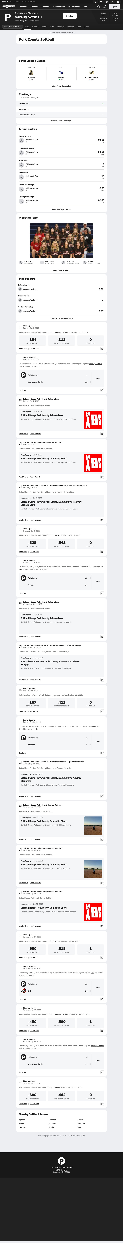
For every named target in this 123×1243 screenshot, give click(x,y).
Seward (80, 1119)
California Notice (68, 1211)
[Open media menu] (105, 7)
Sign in (114, 6)
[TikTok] (95, 1)
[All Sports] (86, 7)
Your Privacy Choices (61, 1214)
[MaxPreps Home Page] (48, 32)
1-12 (40, 366)
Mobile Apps (66, 1203)
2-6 (36, 729)
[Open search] (99, 7)
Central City (52, 1123)
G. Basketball (74, 6)
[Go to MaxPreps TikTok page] (44, 1197)
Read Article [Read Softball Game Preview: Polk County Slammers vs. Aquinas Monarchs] (23, 796)
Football (34, 6)
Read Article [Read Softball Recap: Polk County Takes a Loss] (23, 433)
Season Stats (34, 348)
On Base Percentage (26, 307)
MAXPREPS (7, 2)
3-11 (40, 1048)
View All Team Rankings (61, 120)
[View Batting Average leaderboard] (83, 289)
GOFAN (17, 2)
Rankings (70, 27)
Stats (52, 27)
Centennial (52, 1119)
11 (86, 585)
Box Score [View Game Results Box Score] (22, 390)
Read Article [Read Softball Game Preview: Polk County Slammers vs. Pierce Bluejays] (23, 680)
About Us (55, 1203)
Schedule (35, 27)
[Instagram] (106, 1)
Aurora (21, 1123)
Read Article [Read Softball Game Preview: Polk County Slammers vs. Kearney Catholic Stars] (23, 520)
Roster (44, 27)
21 (86, 991)
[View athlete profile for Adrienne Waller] (61, 136)
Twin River (81, 1123)
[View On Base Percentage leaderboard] (83, 310)
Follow (69, 16)
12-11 (46, 569)
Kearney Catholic (61, 332)
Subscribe (54, 1207)
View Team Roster (61, 270)
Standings (60, 27)
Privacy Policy (67, 1207)
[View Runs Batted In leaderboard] (83, 300)
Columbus (51, 1127)
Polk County (29, 375)
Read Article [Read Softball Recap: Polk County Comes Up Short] (23, 477)
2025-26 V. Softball (12, 27)
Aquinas (58, 695)
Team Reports (26, 412)
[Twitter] (112, 1)
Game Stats (23, 348)
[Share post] (102, 348)
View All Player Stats (61, 209)
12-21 (31, 975)
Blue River (22, 1127)
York (79, 1127)
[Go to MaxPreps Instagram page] (61, 1197)
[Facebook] (118, 1)
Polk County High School (62, 1162)
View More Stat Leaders (61, 318)
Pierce (57, 535)
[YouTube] (101, 1)
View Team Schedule (61, 85)
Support (61, 1217)
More (86, 27)
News (79, 27)
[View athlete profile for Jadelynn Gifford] (61, 172)
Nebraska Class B (25, 115)
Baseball (46, 6)
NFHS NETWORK (29, 2)
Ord (56, 941)
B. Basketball (59, 6)
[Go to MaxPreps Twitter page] (70, 1197)
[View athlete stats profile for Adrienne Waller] (40, 289)
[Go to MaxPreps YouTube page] (53, 1197)
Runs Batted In (23, 296)
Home (27, 27)
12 (86, 382)
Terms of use (52, 1211)
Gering (57, 1087)
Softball (23, 6)
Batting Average (24, 285)
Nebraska (22, 109)
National (22, 104)
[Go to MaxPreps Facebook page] (78, 1197)
